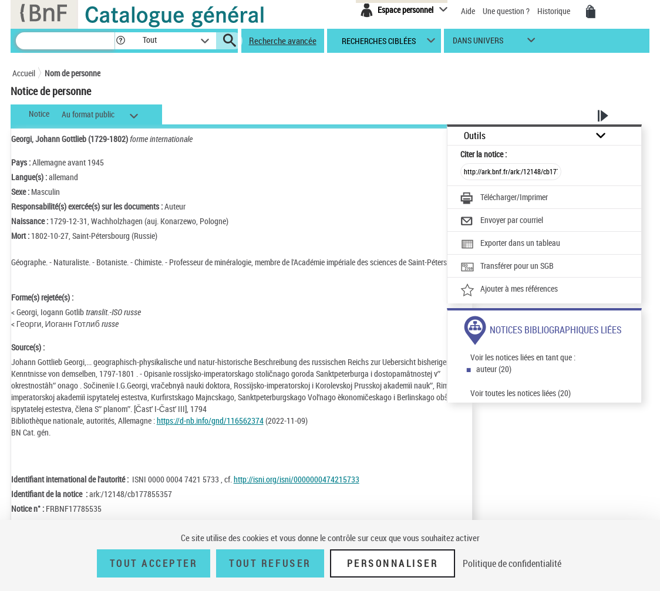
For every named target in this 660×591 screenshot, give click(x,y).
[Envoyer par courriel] (501, 221)
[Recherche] (65, 40)
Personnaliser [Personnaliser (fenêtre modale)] (393, 563)
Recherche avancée (282, 40)
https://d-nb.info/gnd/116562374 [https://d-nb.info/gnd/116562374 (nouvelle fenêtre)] (210, 420)
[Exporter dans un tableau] (510, 244)
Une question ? (506, 10)
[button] (120, 40)
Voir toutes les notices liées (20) (520, 392)
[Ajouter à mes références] (509, 290)
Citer (483, 154)
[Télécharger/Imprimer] (504, 198)
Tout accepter (154, 563)
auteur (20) (493, 368)
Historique (554, 10)
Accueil (23, 73)
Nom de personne (72, 73)
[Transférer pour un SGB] (507, 267)
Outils (475, 136)
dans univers (478, 43)
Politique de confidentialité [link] (512, 563)
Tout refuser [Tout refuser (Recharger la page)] (270, 563)
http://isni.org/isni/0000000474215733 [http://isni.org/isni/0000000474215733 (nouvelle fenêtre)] (296, 479)
